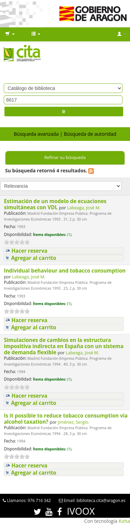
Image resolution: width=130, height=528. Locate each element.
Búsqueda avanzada (36, 134)
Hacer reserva (29, 251)
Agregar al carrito (33, 258)
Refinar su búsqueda (65, 157)
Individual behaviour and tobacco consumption (65, 270)
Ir (63, 111)
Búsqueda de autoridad (90, 134)
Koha (124, 521)
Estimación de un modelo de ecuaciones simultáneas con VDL (55, 204)
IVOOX (81, 511)
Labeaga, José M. (84, 208)
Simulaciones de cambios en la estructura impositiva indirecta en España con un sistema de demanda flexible (63, 346)
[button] (10, 34)
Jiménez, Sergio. (74, 422)
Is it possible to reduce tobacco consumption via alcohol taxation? (66, 418)
